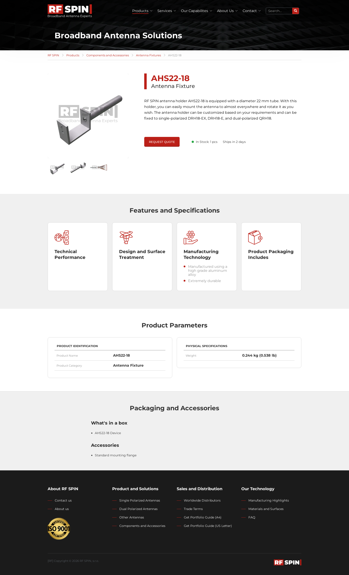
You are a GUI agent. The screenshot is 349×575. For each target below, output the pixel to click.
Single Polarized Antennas (139, 500)
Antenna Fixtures (148, 55)
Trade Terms (193, 509)
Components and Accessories (107, 55)
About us (62, 509)
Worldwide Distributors (202, 500)
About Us (225, 11)
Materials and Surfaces (266, 509)
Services (164, 11)
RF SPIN (53, 55)
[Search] (295, 11)
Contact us (63, 500)
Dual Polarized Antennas (138, 509)
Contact (250, 11)
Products (140, 11)
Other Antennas (131, 517)
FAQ (251, 517)
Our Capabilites (194, 11)
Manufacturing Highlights (268, 500)
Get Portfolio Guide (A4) (202, 517)
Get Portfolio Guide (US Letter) (208, 526)
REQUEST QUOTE (162, 142)
